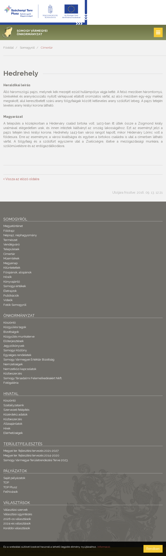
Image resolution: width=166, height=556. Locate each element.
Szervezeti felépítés (16, 409)
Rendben (153, 549)
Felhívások (10, 491)
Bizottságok (11, 332)
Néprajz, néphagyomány (20, 235)
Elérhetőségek (13, 433)
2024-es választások (17, 523)
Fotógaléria (10, 382)
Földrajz (8, 230)
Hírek (6, 428)
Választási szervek (15, 509)
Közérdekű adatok (15, 414)
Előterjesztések (13, 341)
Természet (10, 240)
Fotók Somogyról (14, 304)
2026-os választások (17, 519)
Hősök (7, 277)
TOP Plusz (10, 487)
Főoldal (8, 47)
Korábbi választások (16, 528)
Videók (8, 300)
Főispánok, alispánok (17, 272)
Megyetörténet (13, 226)
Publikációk (11, 295)
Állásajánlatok (12, 423)
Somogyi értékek (14, 286)
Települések (11, 249)
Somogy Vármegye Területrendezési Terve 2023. (35, 460)
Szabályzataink (13, 405)
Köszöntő (9, 322)
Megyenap (10, 263)
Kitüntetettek (11, 267)
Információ (103, 546)
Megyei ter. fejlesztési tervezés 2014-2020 (31, 455)
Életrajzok (10, 291)
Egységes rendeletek (17, 355)
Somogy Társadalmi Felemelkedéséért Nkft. (32, 378)
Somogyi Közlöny (15, 350)
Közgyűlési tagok (14, 327)
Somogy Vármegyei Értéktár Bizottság (28, 359)
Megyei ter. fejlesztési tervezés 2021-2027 (31, 450)
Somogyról (27, 47)
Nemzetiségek (13, 364)
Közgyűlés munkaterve (19, 336)
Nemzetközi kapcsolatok (19, 369)
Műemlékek (11, 258)
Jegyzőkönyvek (13, 345)
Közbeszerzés (12, 373)
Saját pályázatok (14, 478)
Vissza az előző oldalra (21, 179)
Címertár (47, 47)
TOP (6, 482)
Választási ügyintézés (17, 514)
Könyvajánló (11, 281)
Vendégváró (11, 244)
